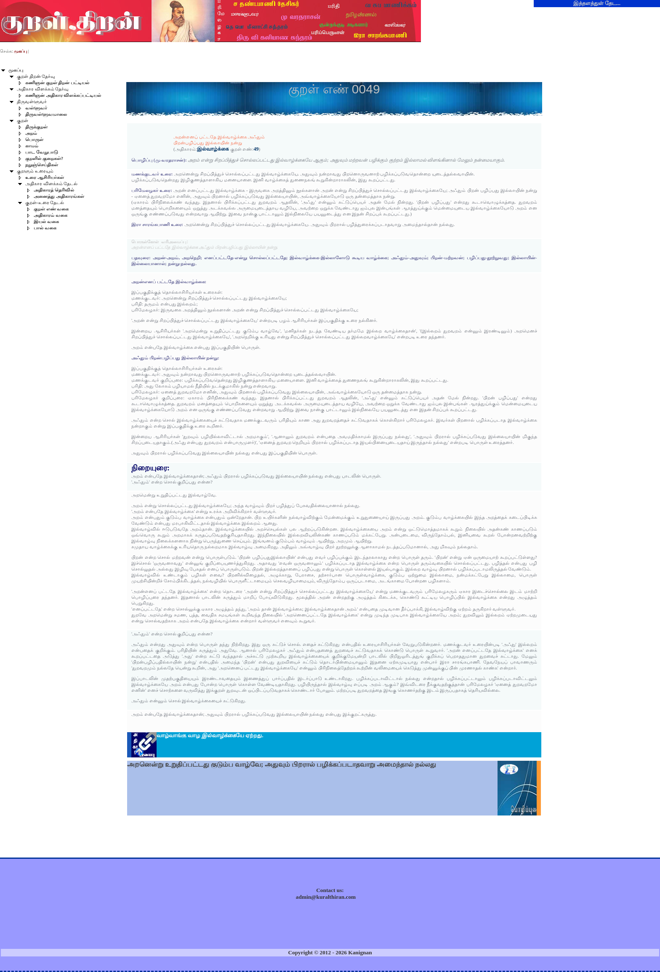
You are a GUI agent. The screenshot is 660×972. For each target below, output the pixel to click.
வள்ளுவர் (36, 108)
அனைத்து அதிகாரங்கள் (59, 196)
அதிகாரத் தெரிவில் (54, 190)
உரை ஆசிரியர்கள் (44, 177)
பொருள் (34, 139)
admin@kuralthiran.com (326, 897)
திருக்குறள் (36, 127)
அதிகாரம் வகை (50, 215)
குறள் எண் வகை (51, 209)
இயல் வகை (46, 221)
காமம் (31, 145)
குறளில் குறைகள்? (44, 158)
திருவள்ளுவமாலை (46, 114)
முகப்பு (15, 70)
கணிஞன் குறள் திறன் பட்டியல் (57, 82)
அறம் (31, 133)
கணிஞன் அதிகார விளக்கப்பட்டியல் (63, 95)
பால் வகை (45, 228)
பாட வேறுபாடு (41, 152)
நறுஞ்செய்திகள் (41, 164)
